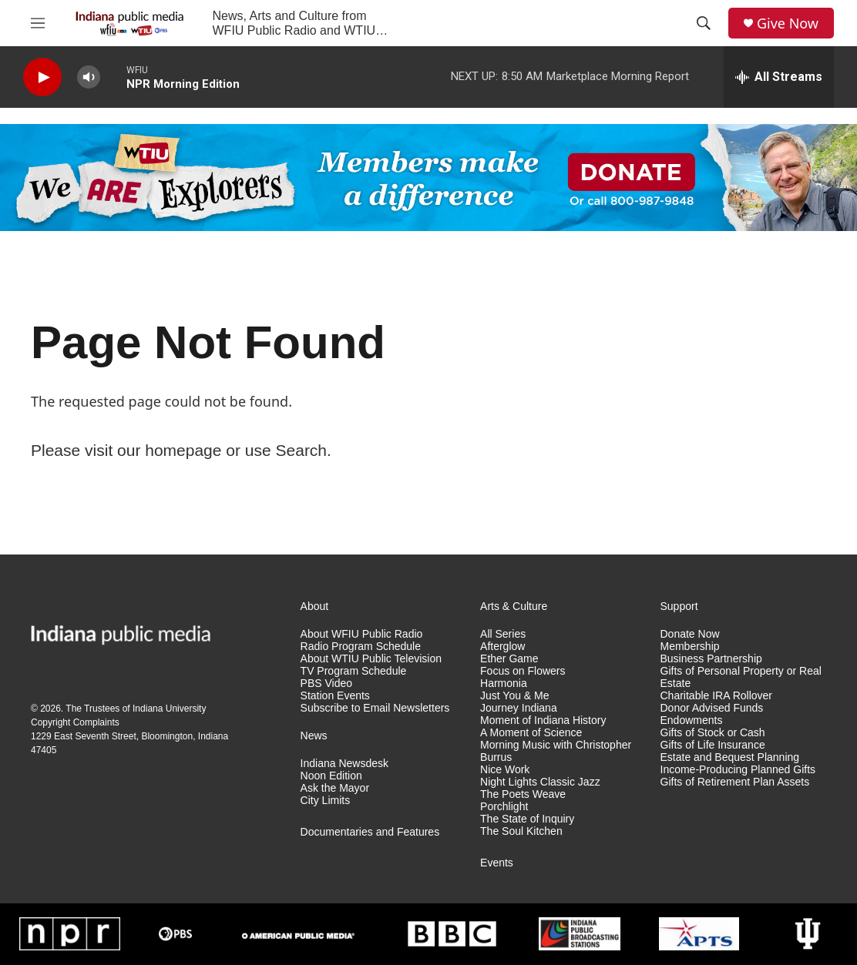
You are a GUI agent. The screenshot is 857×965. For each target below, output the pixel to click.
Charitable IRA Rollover (716, 696)
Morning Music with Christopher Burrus (555, 751)
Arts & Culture (513, 606)
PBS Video (326, 683)
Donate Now (690, 634)
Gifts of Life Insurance (712, 745)
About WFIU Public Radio (362, 634)
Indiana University (169, 708)
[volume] (89, 77)
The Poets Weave (523, 794)
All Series (503, 634)
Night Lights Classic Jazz (540, 782)
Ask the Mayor (335, 788)
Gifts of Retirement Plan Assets (735, 782)
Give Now (787, 23)
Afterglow (502, 646)
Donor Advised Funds (712, 708)
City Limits (326, 800)
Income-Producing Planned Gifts (738, 770)
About (315, 606)
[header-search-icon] (703, 23)
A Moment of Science (531, 733)
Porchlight (504, 807)
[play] (42, 77)
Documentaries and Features (370, 832)
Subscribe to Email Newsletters (375, 708)
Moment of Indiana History (543, 720)
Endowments (691, 720)
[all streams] (779, 77)
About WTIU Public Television (371, 659)
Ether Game (509, 659)
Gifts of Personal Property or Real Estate (741, 677)
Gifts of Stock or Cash (712, 733)
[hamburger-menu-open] (37, 23)
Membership (690, 646)
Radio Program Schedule (361, 646)
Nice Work (504, 770)
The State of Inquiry (527, 819)
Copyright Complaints (75, 722)
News (314, 736)
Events (496, 863)
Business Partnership (711, 659)
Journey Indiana (518, 708)
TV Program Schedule (354, 671)
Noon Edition (331, 776)
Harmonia (503, 683)
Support (679, 606)
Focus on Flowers (522, 671)
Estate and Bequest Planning (730, 757)
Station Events (335, 696)
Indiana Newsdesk (344, 763)
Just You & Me (514, 696)
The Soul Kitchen (521, 831)
